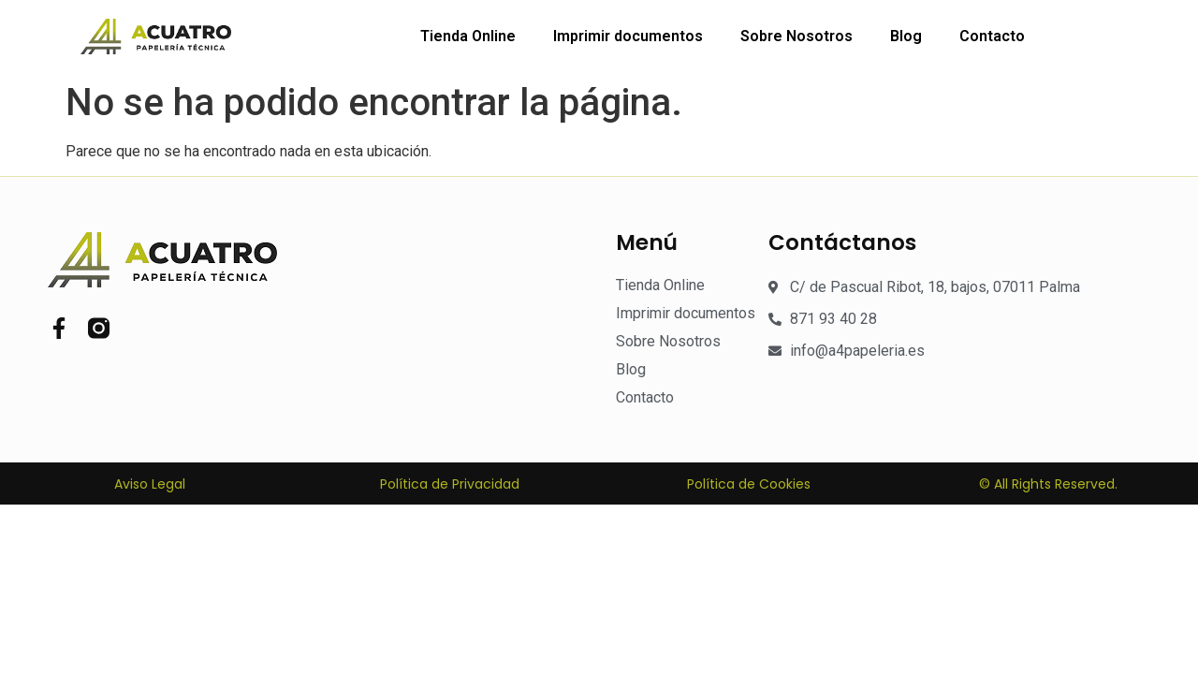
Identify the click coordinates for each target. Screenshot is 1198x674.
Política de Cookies (749, 484)
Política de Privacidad (449, 484)
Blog (906, 36)
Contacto (992, 36)
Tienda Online (468, 36)
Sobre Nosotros (796, 36)
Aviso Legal (149, 484)
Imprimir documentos (628, 36)
